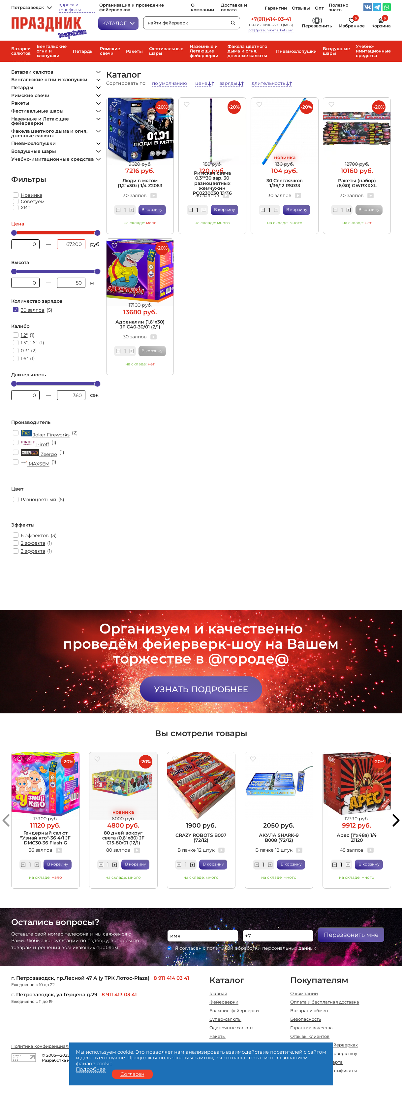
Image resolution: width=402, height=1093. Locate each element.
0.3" (25, 350)
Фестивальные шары (166, 51)
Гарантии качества (311, 1028)
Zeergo (39, 453)
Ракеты (134, 51)
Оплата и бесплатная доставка (324, 1002)
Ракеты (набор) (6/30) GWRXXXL (357, 183)
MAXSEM (35, 462)
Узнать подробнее (201, 689)
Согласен (132, 1074)
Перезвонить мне (351, 934)
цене (201, 83)
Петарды (83, 51)
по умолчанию (169, 83)
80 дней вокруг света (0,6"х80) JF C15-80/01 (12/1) (123, 838)
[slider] (14, 233)
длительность (268, 83)
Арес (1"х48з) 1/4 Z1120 (357, 838)
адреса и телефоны (70, 7)
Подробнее (91, 1069)
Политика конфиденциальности (47, 1046)
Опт (319, 8)
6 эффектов (35, 535)
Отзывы (301, 8)
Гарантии (276, 8)
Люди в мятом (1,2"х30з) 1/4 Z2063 (140, 183)
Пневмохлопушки (296, 51)
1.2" (24, 335)
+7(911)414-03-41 (271, 19)
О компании (202, 7)
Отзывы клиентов (309, 1037)
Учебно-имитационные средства (373, 51)
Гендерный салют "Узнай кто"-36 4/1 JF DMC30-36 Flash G (45, 838)
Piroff (35, 443)
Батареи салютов (21, 51)
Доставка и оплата (234, 7)
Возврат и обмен (309, 1011)
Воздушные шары (336, 51)
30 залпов (33, 310)
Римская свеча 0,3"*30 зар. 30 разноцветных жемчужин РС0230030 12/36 (212, 183)
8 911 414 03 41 (171, 978)
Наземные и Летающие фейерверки (204, 51)
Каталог (118, 23)
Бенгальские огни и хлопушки (52, 51)
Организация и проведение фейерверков (131, 7)
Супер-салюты (225, 1019)
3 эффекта (33, 551)
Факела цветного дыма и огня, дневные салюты (247, 51)
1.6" (24, 358)
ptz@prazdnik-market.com (271, 30)
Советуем (33, 201)
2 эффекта (33, 543)
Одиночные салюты (231, 1028)
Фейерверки (223, 1002)
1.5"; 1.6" (29, 342)
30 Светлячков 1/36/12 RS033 (284, 183)
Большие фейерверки (234, 1011)
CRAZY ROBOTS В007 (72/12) (201, 838)
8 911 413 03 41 (119, 994)
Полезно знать (338, 7)
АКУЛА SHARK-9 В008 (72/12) (279, 838)
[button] (6, 820)
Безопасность (305, 1019)
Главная (218, 994)
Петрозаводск (31, 7)
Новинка (31, 195)
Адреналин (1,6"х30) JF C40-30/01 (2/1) (140, 324)
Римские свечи (110, 51)
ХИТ (25, 207)
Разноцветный (38, 499)
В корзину (152, 209)
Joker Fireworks (45, 433)
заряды (228, 83)
